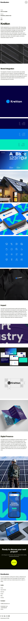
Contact (2, 597)
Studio (2, 593)
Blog (1, 595)
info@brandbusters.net (5, 603)
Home (2, 587)
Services (2, 591)
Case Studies (3, 589)
